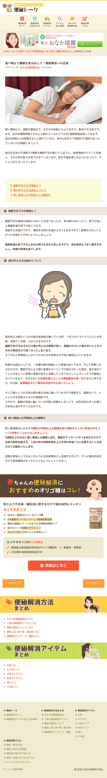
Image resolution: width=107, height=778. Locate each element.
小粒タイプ (12, 749)
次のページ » (93, 583)
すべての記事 (17, 51)
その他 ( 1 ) (13, 686)
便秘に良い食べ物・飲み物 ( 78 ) (24, 631)
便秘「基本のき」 (41, 740)
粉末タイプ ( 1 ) (15, 677)
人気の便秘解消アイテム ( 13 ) (23, 623)
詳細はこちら (56, 565)
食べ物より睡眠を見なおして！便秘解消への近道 (68, 51)
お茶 (8, 740)
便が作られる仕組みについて (29, 190)
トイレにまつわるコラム (45, 757)
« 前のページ (13, 583)
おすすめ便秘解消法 (35, 51)
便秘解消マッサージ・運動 (60, 731)
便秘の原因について (57, 723)
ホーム (6, 768)
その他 (9, 761)
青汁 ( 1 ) (11, 682)
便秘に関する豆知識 (43, 744)
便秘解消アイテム (47, 25)
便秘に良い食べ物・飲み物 (60, 727)
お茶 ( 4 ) (11, 665)
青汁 (8, 757)
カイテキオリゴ (14, 509)
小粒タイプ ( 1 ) (15, 673)
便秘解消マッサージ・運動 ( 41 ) (24, 635)
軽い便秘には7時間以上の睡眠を (32, 195)
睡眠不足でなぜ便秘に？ (27, 186)
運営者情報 (18, 768)
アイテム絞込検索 (60, 25)
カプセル (11, 744)
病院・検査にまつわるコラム (47, 753)
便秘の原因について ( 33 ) (20, 627)
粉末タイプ (12, 753)
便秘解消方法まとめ (35, 25)
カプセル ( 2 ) (14, 669)
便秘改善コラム (85, 25)
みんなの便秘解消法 (72, 25)
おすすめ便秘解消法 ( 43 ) (20, 618)
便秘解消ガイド (22, 25)
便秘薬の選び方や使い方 (45, 749)
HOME (6, 51)
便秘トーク (12, 710)
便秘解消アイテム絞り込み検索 (22, 719)
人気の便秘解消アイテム (59, 719)
